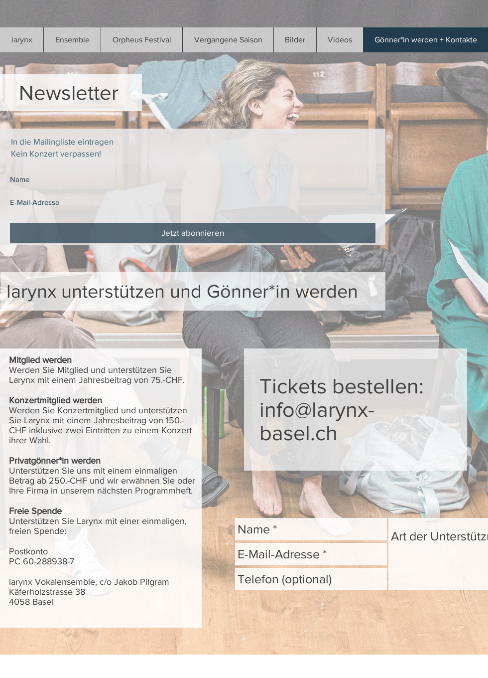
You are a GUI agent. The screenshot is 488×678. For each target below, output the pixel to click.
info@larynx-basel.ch (316, 421)
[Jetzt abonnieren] (192, 233)
